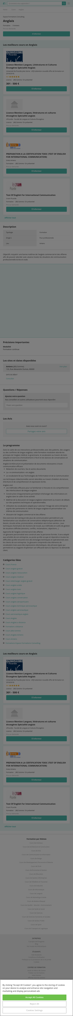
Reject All (34, 1003)
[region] (36, 997)
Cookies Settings (34, 1010)
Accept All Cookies (34, 997)
